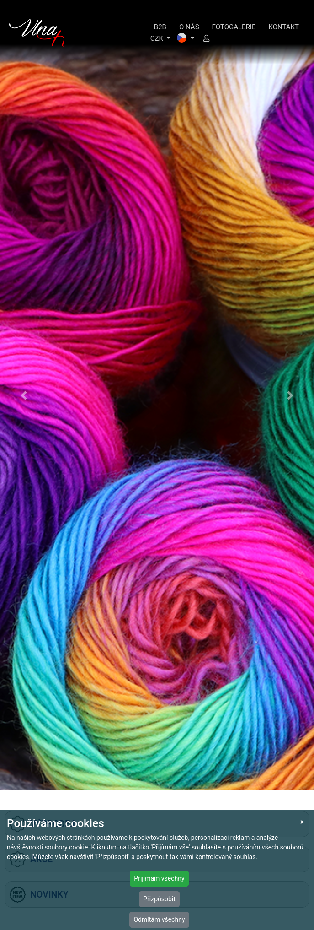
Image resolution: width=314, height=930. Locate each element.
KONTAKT (283, 27)
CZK (157, 38)
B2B (160, 27)
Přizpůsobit (159, 899)
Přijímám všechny (159, 878)
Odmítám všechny (159, 919)
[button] (23, 395)
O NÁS (189, 27)
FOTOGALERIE (234, 27)
